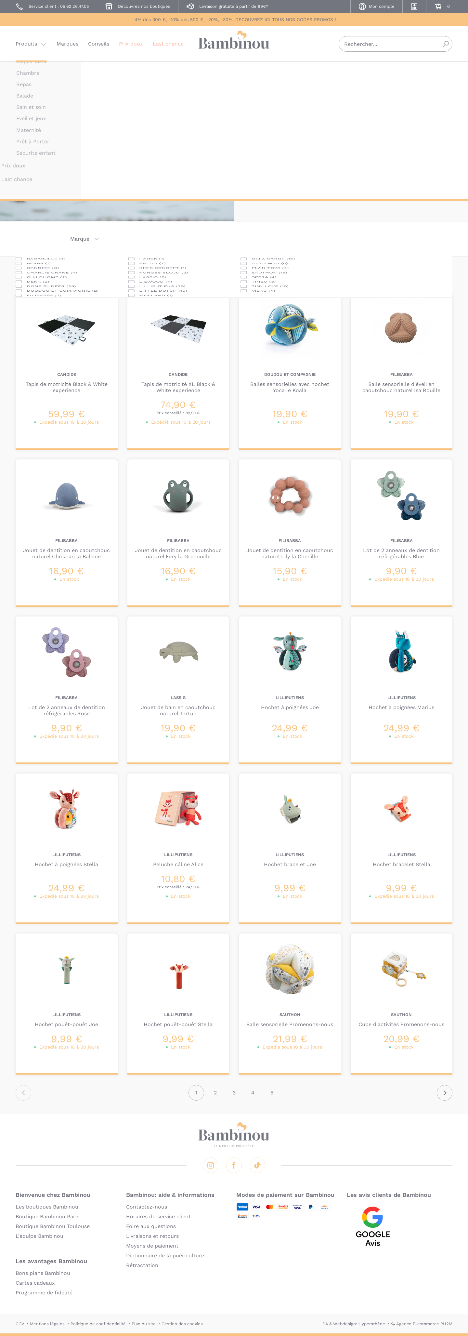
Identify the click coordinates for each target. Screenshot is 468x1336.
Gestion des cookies (182, 1323)
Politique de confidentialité (98, 1323)
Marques (67, 44)
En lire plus (264, 169)
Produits (26, 44)
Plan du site (144, 1323)
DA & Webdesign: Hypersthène (353, 1323)
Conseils (98, 44)
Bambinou (234, 43)
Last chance (168, 44)
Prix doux (131, 44)
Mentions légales (47, 1323)
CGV (20, 1323)
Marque (79, 239)
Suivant (444, 1093)
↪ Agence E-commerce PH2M (421, 1323)
